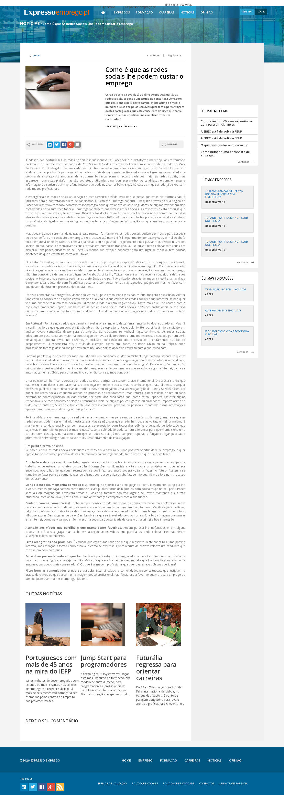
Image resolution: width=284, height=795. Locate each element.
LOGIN (261, 11)
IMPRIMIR (172, 144)
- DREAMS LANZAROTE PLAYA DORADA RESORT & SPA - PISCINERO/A (224, 194)
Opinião (206, 12)
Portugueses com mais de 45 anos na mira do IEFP (51, 664)
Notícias (187, 12)
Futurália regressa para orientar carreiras (156, 667)
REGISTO (247, 11)
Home (126, 760)
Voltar (35, 55)
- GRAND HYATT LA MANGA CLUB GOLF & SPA (226, 219)
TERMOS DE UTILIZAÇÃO (112, 783)
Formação (144, 12)
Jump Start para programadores (104, 661)
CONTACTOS (207, 783)
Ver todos (246, 162)
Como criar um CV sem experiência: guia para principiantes (227, 123)
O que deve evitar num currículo (224, 145)
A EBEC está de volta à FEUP (221, 131)
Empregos (122, 12)
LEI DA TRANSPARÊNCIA (233, 783)
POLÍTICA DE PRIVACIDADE (178, 783)
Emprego (145, 760)
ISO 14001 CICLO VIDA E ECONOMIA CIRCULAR (227, 332)
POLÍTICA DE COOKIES (145, 783)
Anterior (153, 55)
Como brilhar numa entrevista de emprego (225, 153)
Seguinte (174, 55)
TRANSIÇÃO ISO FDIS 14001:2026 (225, 289)
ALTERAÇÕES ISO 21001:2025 (223, 310)
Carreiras (166, 12)
